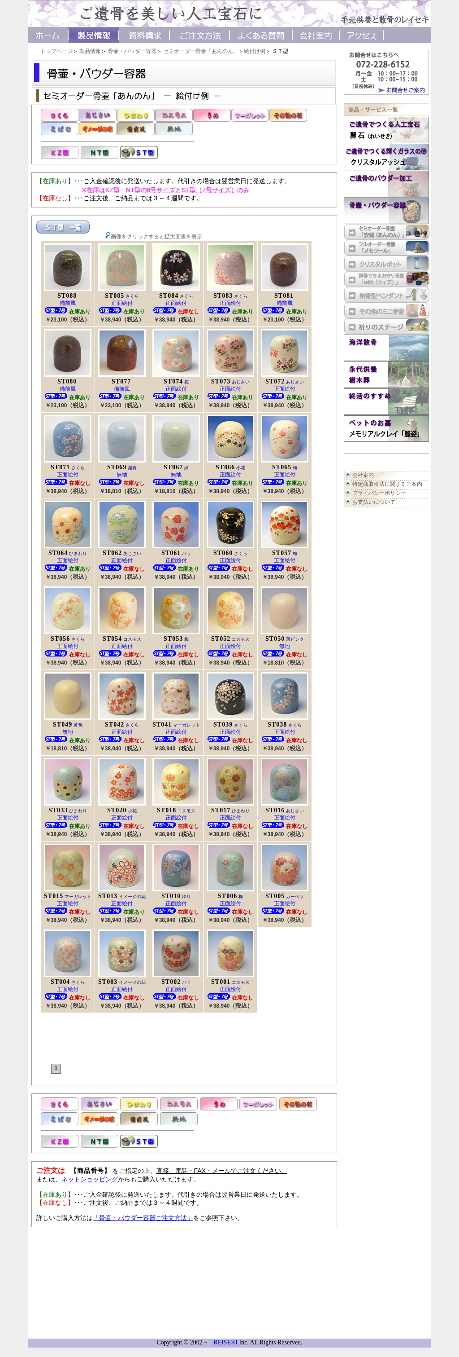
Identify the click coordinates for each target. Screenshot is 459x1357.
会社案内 (363, 475)
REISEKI (225, 1342)
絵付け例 (254, 51)
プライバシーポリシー (379, 493)
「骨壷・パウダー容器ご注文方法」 (143, 1217)
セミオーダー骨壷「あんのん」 (200, 51)
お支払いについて (373, 502)
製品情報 (90, 51)
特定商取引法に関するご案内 (387, 484)
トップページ (56, 51)
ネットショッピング (89, 1179)
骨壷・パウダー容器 (132, 51)
